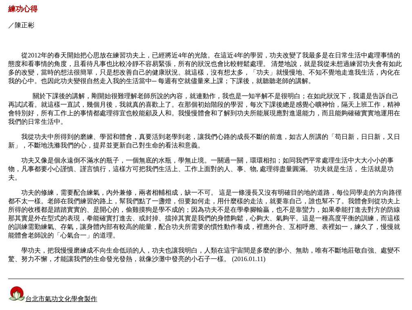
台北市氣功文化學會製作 (61, 298)
